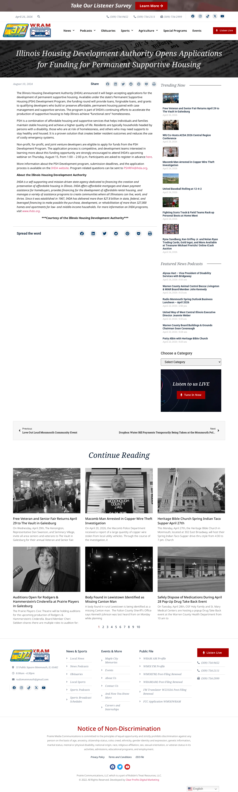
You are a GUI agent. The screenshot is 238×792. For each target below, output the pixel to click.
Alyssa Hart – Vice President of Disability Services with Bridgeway (187, 281)
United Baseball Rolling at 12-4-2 (182, 195)
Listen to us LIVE (191, 390)
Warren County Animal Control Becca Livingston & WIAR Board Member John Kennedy (191, 294)
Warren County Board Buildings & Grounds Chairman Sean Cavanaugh (187, 333)
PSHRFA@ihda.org (135, 174)
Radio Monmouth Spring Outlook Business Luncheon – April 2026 (188, 307)
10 (138, 634)
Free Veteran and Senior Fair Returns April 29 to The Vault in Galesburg (45, 528)
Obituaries (108, 37)
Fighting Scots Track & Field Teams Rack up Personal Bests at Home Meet (188, 220)
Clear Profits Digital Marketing (142, 787)
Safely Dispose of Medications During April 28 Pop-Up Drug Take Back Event (190, 606)
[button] (39, 20)
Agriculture (148, 37)
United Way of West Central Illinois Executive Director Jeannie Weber (189, 320)
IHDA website (60, 174)
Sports (127, 37)
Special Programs (175, 37)
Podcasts (87, 37)
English (195, 789)
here (149, 163)
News (68, 37)
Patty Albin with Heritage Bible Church (185, 344)
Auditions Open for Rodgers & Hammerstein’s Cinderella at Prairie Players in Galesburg (46, 608)
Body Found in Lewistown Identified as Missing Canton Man (114, 606)
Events (196, 37)
